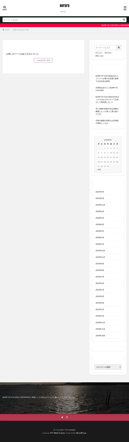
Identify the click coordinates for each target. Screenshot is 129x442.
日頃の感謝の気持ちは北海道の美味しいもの (107, 121)
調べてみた (108, 52)
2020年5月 (100, 218)
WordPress (81, 433)
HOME (7, 30)
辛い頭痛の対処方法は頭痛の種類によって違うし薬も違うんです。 (107, 111)
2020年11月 (100, 205)
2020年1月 (100, 244)
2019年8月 (100, 270)
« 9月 (99, 169)
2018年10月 (100, 335)
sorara (64, 6)
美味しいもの (99, 56)
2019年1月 (100, 316)
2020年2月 (100, 237)
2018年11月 (100, 329)
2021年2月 (100, 198)
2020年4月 (100, 224)
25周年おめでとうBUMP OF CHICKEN (107, 89)
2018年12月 (100, 322)
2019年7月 (100, 277)
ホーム (63, 11)
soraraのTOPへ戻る (43, 60)
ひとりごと (99, 52)
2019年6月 (100, 283)
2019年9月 (100, 264)
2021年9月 (100, 192)
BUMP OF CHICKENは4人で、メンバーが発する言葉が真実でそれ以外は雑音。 (108, 78)
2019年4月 (100, 296)
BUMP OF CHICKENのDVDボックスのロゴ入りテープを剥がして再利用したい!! (107, 99)
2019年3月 (100, 303)
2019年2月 (100, 309)
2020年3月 (100, 231)
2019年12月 (100, 250)
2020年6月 (100, 211)
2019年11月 (100, 257)
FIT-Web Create (57, 433)
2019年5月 (100, 290)
